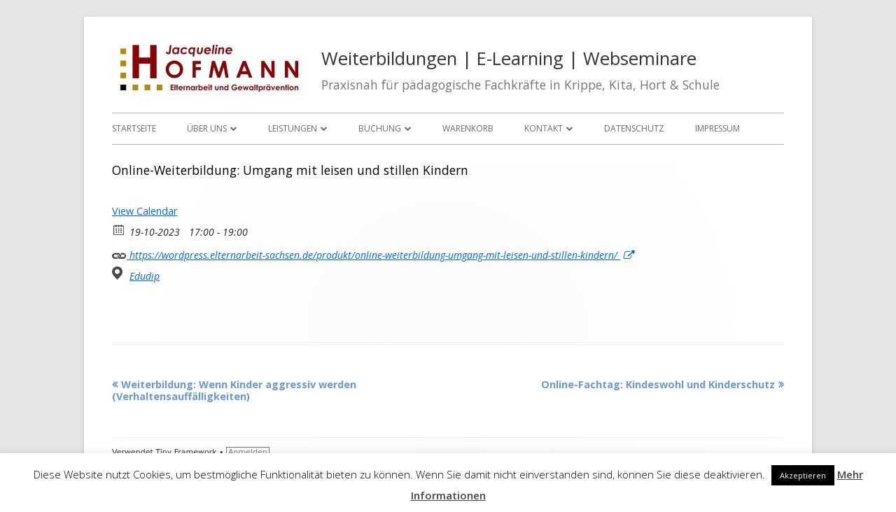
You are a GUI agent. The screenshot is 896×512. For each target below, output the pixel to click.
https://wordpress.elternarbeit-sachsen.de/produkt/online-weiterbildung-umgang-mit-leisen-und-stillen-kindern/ (373, 254)
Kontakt (543, 128)
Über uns (207, 128)
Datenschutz (634, 128)
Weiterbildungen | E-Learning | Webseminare (508, 58)
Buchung (379, 128)
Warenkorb (467, 128)
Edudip (145, 276)
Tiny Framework (185, 452)
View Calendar (144, 211)
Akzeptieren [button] (803, 475)
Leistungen (292, 128)
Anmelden (247, 452)
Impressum (717, 128)
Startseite (134, 128)
